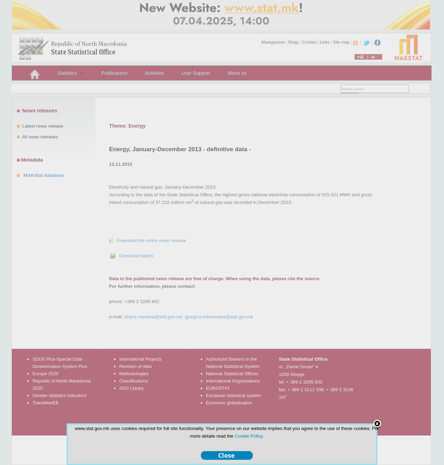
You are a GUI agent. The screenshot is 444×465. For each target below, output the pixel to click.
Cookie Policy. (249, 436)
